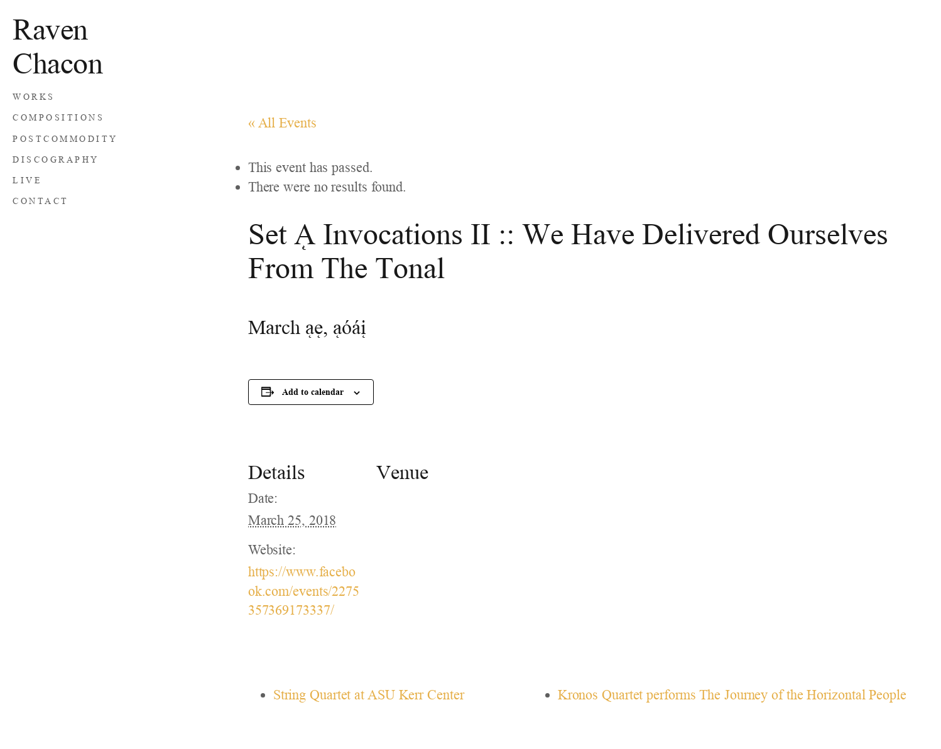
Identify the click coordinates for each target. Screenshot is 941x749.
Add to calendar (313, 391)
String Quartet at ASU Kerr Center (368, 695)
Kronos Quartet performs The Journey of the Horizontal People (732, 695)
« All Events (282, 123)
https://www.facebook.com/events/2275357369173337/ (303, 591)
